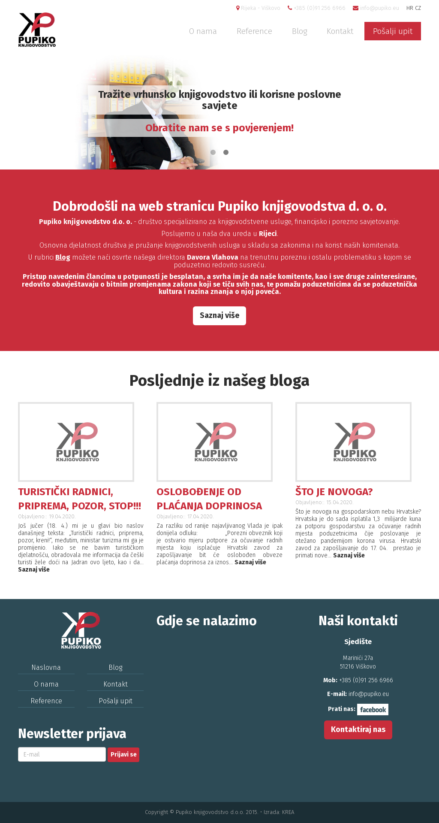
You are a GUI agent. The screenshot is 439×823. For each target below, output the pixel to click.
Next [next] (419, 112)
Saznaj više (219, 315)
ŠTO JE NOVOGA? (334, 492)
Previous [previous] (19, 112)
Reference (254, 31)
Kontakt (340, 31)
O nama (203, 31)
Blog (299, 31)
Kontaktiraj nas (358, 729)
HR (409, 8)
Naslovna (46, 667)
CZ (418, 8)
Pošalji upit (392, 31)
